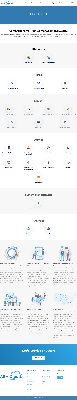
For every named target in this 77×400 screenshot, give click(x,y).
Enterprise (42, 3)
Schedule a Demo (46, 376)
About (21, 3)
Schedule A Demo (70, 3)
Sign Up (54, 3)
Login (60, 3)
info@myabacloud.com (64, 373)
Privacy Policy (45, 384)
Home (17, 3)
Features (27, 3)
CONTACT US (38, 358)
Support (49, 3)
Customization (34, 3)
